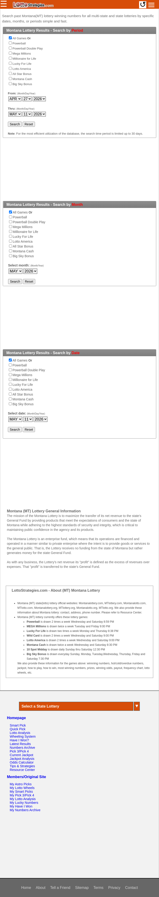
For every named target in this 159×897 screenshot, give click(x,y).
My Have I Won (21, 806)
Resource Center (22, 770)
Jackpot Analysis (22, 759)
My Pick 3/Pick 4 (22, 795)
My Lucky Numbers (24, 802)
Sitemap (82, 888)
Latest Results (20, 744)
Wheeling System (23, 736)
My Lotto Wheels (22, 788)
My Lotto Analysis (23, 799)
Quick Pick (17, 729)
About (41, 888)
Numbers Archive (22, 747)
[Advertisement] (79, 172)
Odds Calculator (22, 762)
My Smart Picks (21, 791)
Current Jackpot (21, 755)
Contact (131, 888)
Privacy (114, 888)
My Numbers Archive (25, 810)
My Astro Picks (20, 784)
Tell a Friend (60, 888)
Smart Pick (18, 725)
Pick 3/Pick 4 (19, 751)
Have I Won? (19, 740)
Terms (99, 888)
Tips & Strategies (22, 766)
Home (26, 888)
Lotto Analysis (20, 733)
